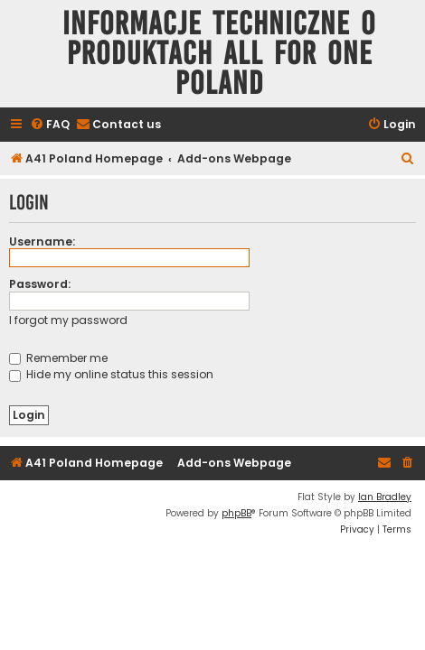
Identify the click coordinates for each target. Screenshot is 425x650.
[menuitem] (50, 125)
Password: (40, 284)
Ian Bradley (384, 497)
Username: (42, 241)
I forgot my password (68, 320)
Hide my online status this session (111, 374)
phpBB (236, 513)
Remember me (58, 358)
